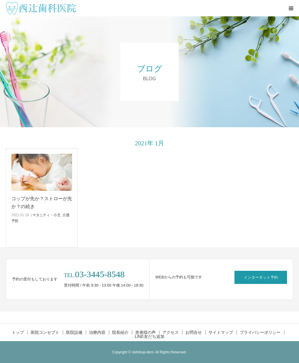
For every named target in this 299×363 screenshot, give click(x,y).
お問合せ (193, 332)
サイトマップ (220, 332)
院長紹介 (120, 332)
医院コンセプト (45, 332)
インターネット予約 (261, 277)
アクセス (170, 332)
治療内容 (97, 332)
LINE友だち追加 (149, 336)
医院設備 (74, 332)
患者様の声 (145, 332)
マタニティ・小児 (46, 215)
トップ (18, 332)
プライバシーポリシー (260, 332)
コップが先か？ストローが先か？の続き (41, 202)
